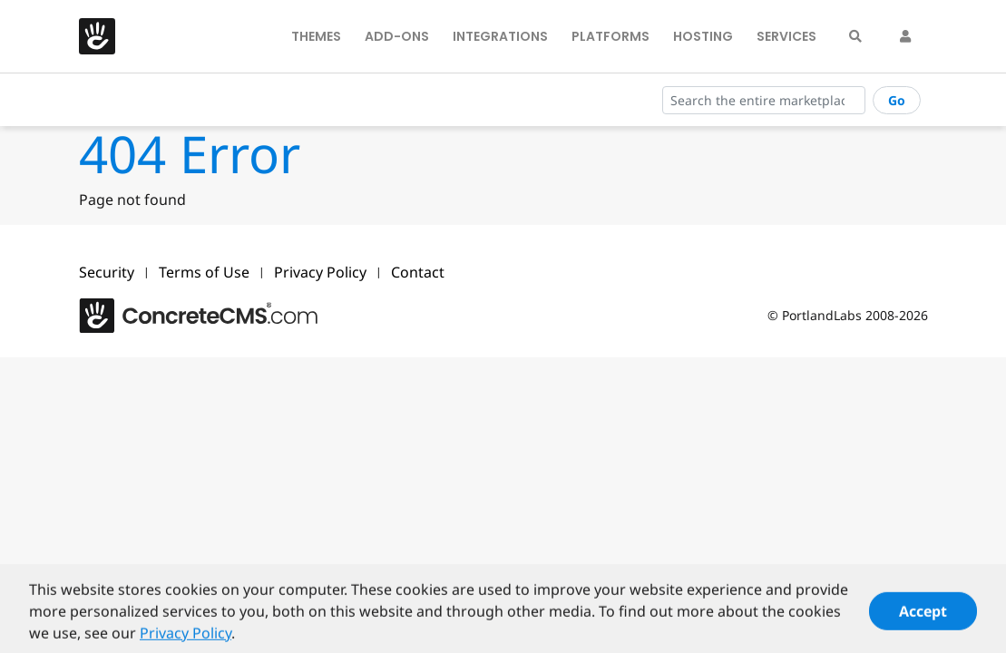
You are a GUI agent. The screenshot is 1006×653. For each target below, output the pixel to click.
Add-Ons (397, 36)
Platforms (610, 36)
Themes (316, 36)
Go (896, 100)
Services (786, 36)
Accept (923, 615)
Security (106, 272)
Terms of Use (204, 272)
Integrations (500, 36)
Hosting (703, 36)
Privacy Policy (320, 272)
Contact (417, 272)
